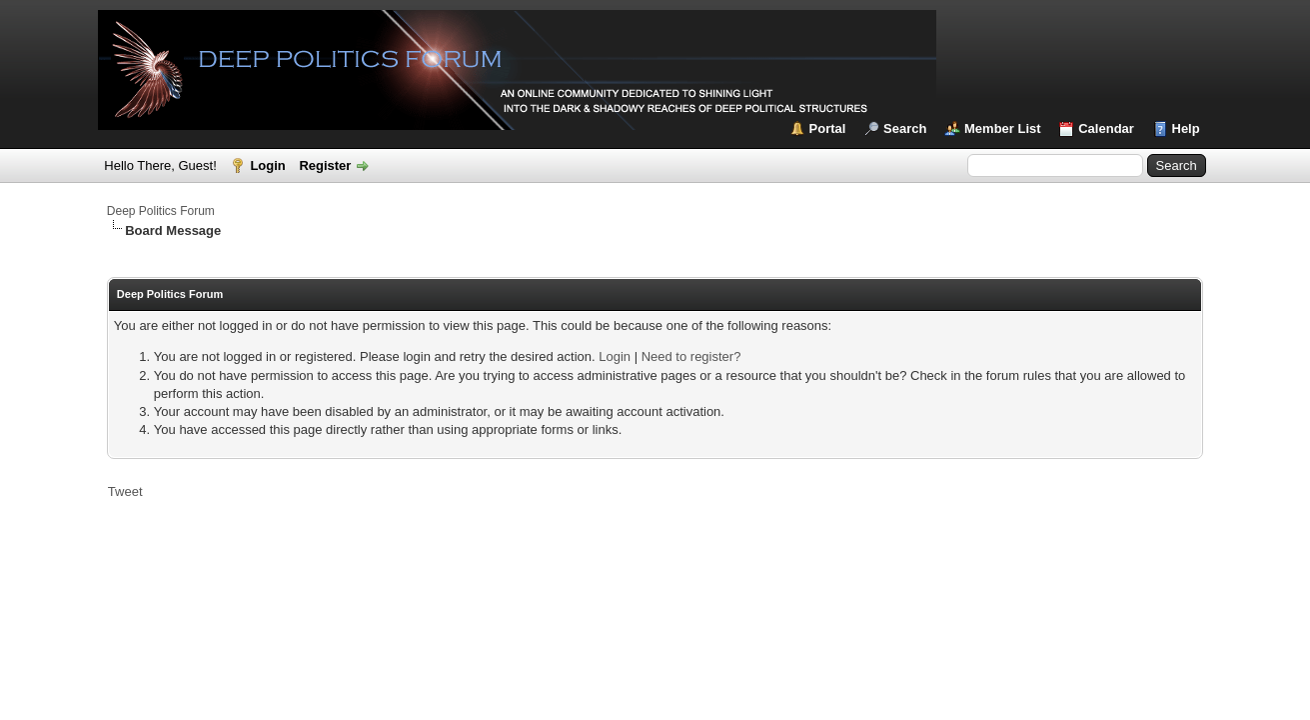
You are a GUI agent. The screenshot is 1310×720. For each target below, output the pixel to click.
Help (1186, 128)
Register (325, 165)
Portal (827, 128)
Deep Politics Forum (161, 211)
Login (267, 165)
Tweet (125, 491)
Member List (1002, 128)
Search (904, 128)
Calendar (1106, 128)
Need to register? (691, 356)
